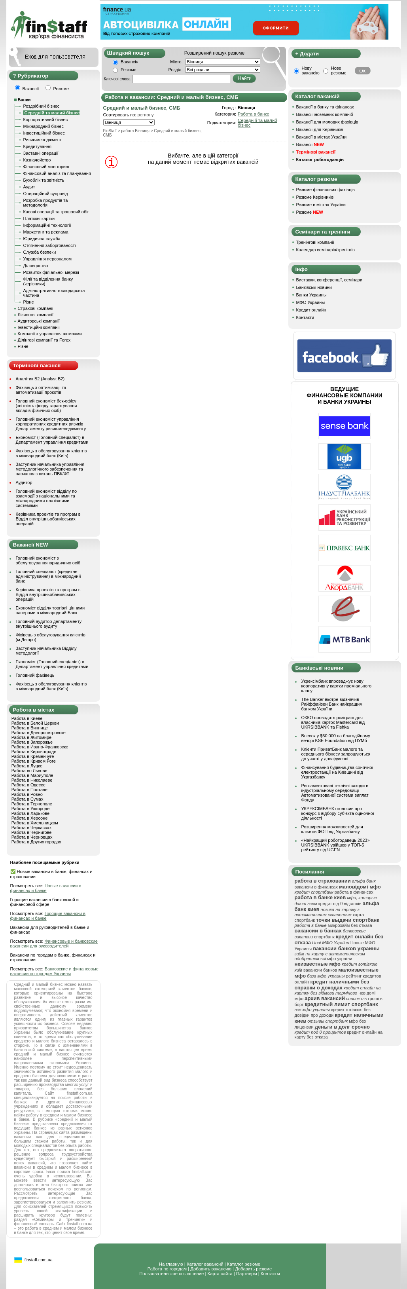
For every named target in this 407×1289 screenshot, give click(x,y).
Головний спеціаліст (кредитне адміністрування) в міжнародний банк (48, 576)
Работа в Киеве (27, 718)
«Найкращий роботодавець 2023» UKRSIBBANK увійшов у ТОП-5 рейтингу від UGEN (335, 845)
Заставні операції (41, 153)
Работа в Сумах (27, 799)
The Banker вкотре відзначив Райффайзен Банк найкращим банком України (332, 704)
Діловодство (35, 265)
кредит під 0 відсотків (340, 903)
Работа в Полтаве (29, 789)
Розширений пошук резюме (214, 53)
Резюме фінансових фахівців (325, 189)
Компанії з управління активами (50, 333)
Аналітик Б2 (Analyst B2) (40, 378)
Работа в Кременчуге (32, 756)
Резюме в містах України (321, 204)
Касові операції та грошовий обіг (56, 211)
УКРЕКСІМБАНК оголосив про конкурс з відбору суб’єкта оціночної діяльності (337, 813)
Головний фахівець (35, 675)
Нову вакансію (311, 70)
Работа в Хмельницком (34, 822)
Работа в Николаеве (32, 780)
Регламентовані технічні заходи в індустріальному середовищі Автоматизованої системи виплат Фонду (335, 792)
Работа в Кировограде (34, 751)
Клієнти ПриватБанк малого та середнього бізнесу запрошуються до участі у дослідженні (336, 754)
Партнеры (246, 1273)
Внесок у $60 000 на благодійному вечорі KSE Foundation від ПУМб (335, 738)
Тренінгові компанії (315, 242)
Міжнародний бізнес (43, 126)
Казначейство (37, 160)
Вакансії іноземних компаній (324, 114)
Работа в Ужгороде (30, 808)
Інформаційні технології (47, 225)
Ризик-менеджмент (42, 139)
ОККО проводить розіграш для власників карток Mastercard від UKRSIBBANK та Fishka (333, 722)
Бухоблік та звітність (43, 180)
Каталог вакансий (205, 1264)
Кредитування (37, 146)
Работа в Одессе (28, 784)
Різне (28, 302)
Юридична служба (42, 238)
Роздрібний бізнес (41, 106)
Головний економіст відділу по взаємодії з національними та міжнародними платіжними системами (46, 498)
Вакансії (310, 144)
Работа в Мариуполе (32, 775)
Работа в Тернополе (31, 803)
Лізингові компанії (35, 314)
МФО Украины (310, 302)
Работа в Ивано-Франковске (39, 746)
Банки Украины (311, 294)
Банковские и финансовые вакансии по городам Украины (54, 971)
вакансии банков (320, 970)
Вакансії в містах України (321, 137)
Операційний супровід (45, 193)
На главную (171, 1264)
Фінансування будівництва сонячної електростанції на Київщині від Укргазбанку (337, 772)
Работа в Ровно (27, 794)
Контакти (305, 317)
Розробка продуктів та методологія (45, 202)
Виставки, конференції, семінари (329, 279)
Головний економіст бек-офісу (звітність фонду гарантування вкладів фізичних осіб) (46, 406)
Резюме (128, 69)
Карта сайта (220, 1273)
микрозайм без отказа (350, 925)
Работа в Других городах (36, 841)
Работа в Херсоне (29, 818)
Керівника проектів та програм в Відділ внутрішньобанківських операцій (48, 519)
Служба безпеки (39, 252)
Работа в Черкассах (31, 827)
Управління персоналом (47, 258)
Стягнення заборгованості (49, 245)
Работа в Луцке (26, 765)
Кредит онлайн (311, 310)
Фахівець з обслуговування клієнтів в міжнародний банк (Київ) (51, 453)
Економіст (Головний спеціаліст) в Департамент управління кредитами (52, 439)
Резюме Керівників (315, 197)
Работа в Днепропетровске (38, 732)
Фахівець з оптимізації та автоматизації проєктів (41, 390)
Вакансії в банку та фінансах (325, 106)
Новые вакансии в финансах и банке (45, 888)
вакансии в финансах (316, 887)
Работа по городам (167, 1268)
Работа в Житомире (31, 737)
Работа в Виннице (29, 727)
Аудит (29, 186)
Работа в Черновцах (32, 837)
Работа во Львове (29, 770)
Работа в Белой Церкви (35, 723)
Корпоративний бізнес (45, 119)
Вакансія (129, 61)
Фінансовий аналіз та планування (57, 173)
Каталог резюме (243, 1264)
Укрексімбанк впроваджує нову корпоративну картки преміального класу (336, 686)
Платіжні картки (39, 218)
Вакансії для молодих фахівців (327, 122)
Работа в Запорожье (32, 742)
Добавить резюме (253, 1268)
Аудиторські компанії (39, 321)
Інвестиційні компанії (39, 327)
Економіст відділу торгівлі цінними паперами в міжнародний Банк (50, 610)
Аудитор (24, 482)
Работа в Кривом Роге (33, 761)
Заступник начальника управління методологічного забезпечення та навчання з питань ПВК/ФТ (50, 469)
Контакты (270, 1273)
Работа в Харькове (30, 813)
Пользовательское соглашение (171, 1273)
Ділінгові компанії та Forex (44, 340)
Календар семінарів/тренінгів (325, 249)
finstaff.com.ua (39, 1259)
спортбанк (324, 936)
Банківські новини (314, 287)
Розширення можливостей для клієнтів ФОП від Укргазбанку (332, 829)
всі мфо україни (336, 958)
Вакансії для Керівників (319, 129)
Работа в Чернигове (31, 832)
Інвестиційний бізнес (44, 133)
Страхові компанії (35, 308)
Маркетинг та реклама (45, 232)
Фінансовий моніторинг (46, 166)
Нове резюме (338, 70)
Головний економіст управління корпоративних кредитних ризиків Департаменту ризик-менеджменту (51, 424)
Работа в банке (253, 114)
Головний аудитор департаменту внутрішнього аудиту (49, 623)
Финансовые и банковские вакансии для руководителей (54, 943)
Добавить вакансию (210, 1268)
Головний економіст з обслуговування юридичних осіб (48, 560)
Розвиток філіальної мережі (51, 272)
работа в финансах (354, 892)
